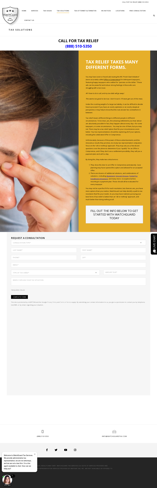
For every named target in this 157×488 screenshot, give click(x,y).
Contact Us (29, 20)
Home (24, 11)
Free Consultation (137, 11)
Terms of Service (68, 302)
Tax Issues (47, 11)
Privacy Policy (54, 302)
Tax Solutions (63, 11)
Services (34, 11)
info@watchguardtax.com (114, 436)
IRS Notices (106, 11)
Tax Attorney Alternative (85, 11)
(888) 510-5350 (43, 436)
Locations (120, 11)
